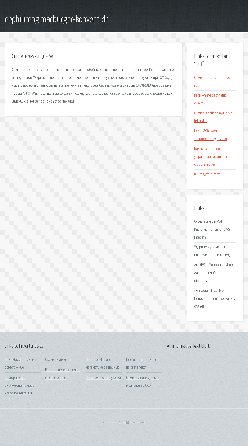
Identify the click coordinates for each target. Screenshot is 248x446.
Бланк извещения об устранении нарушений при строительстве (214, 157)
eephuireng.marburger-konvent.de (57, 19)
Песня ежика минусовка (103, 378)
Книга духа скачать (207, 174)
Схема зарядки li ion (59, 360)
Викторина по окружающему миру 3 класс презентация (21, 386)
